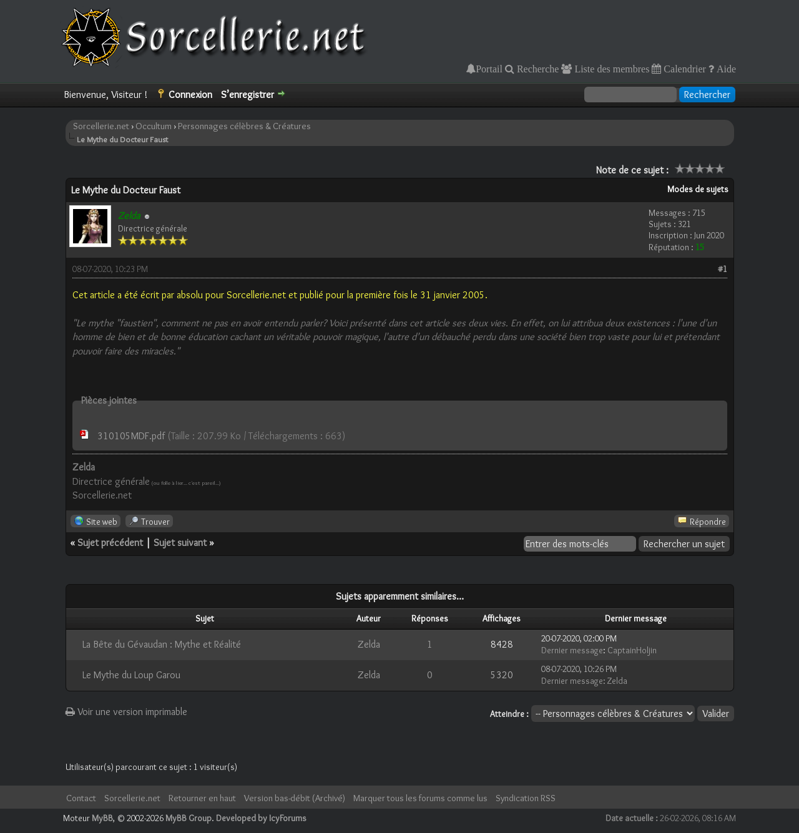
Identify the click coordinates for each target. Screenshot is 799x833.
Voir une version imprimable (126, 712)
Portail (489, 69)
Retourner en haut (202, 798)
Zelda (369, 644)
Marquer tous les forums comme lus (420, 798)
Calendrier (683, 69)
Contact (81, 798)
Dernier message (572, 650)
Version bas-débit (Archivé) (294, 798)
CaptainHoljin (632, 650)
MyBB (102, 818)
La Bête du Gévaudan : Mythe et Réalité (161, 644)
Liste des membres (610, 69)
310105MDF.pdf (131, 436)
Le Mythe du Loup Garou (131, 675)
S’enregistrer (247, 94)
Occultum (153, 126)
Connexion (190, 94)
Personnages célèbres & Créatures (244, 126)
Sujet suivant (180, 542)
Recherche (536, 69)
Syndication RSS (526, 798)
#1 (722, 269)
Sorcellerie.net (101, 126)
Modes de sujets (697, 189)
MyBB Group (188, 818)
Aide (725, 69)
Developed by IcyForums (261, 818)
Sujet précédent (110, 542)
